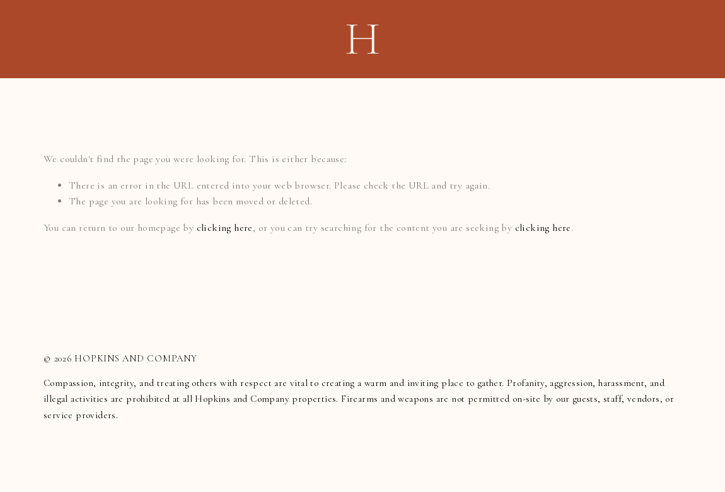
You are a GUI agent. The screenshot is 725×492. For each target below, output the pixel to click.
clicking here (225, 227)
